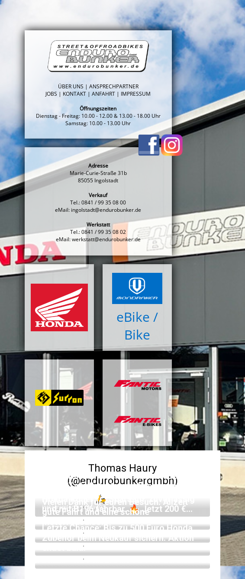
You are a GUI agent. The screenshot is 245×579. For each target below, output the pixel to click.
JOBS (51, 93)
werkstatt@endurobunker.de (106, 239)
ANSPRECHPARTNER (114, 86)
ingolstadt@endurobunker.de (106, 209)
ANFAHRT (103, 93)
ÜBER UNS (71, 86)
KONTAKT (74, 93)
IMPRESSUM (136, 93)
